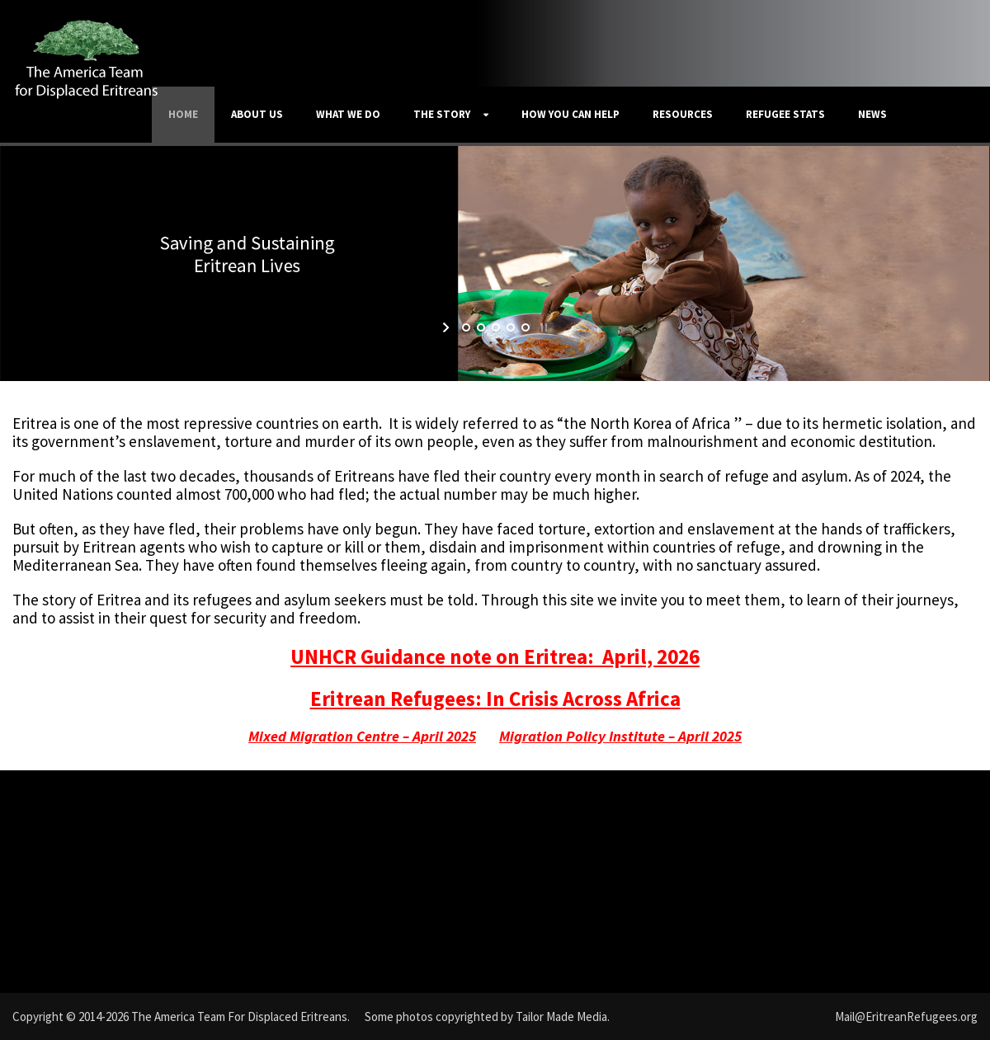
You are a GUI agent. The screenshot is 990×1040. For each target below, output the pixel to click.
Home (183, 114)
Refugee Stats (785, 114)
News (872, 114)
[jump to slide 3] (495, 327)
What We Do (348, 114)
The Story (441, 114)
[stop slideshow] (542, 327)
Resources (683, 114)
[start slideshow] (447, 327)
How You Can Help (570, 114)
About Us (257, 114)
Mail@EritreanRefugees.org (906, 1016)
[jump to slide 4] (509, 327)
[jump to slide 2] (480, 327)
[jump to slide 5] (524, 327)
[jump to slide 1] (465, 327)
